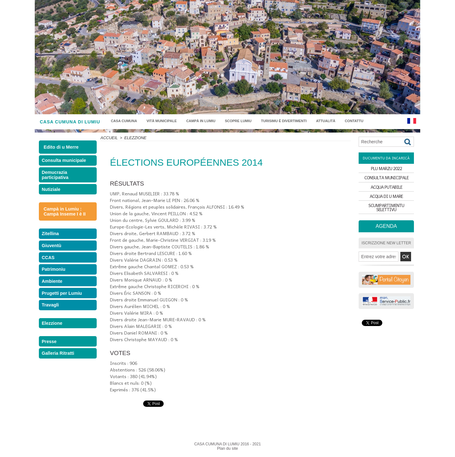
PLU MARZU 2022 (386, 169)
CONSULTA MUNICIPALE (386, 180)
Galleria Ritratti (58, 385)
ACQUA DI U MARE (386, 202)
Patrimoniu (54, 285)
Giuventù (52, 256)
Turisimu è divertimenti (283, 121)
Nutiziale (52, 195)
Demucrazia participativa (56, 178)
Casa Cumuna (124, 121)
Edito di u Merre (60, 147)
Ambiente (53, 300)
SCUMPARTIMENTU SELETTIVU (386, 213)
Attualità (325, 121)
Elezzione (53, 349)
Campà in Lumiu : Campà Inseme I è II (63, 218)
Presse (50, 370)
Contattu (354, 121)
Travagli (51, 329)
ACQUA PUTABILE (386, 191)
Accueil (108, 138)
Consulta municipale (64, 161)
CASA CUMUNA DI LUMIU (70, 121)
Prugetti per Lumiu (62, 314)
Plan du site (228, 448)
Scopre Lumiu (238, 121)
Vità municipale (162, 121)
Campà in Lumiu (200, 121)
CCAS (49, 271)
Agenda (386, 230)
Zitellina (51, 242)
